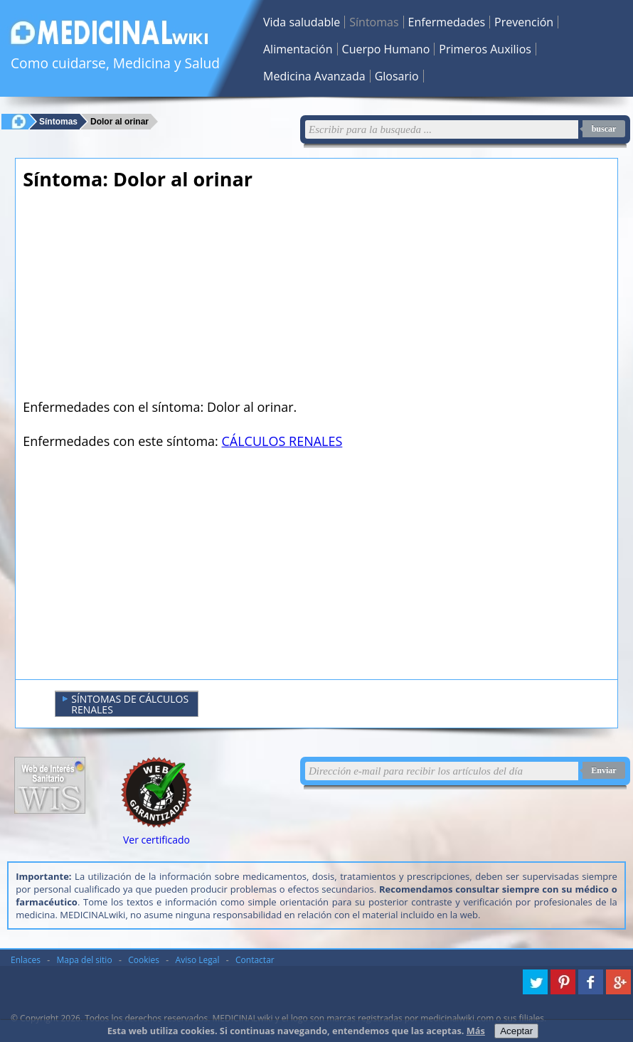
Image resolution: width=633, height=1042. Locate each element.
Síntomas (373, 22)
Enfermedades (446, 22)
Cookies (143, 960)
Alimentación (298, 49)
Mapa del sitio (84, 960)
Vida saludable (301, 22)
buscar (604, 129)
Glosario (397, 76)
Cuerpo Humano (386, 49)
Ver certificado (156, 839)
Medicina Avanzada (314, 76)
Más (476, 1030)
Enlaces (26, 960)
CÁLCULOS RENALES (282, 441)
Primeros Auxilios (485, 49)
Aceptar (516, 1031)
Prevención (523, 22)
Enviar (603, 770)
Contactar (255, 960)
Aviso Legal (198, 960)
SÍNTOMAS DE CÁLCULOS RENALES (125, 704)
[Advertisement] (218, 298)
